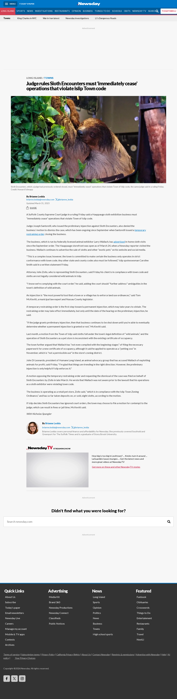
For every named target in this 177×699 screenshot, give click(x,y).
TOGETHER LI (169, 11)
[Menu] (10, 4)
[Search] (169, 521)
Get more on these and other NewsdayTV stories (116, 467)
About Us (10, 596)
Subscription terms (30, 654)
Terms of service (11, 654)
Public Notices (57, 623)
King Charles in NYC (27, 18)
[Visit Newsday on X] (14, 678)
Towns (6, 18)
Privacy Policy (48, 654)
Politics (97, 612)
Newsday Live (12, 618)
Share (31, 208)
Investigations (44, 11)
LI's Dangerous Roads (105, 18)
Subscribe (10, 602)
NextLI (140, 639)
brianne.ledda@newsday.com (40, 199)
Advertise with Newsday (148, 654)
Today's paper (12, 607)
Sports (20, 11)
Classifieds (55, 618)
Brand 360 (54, 602)
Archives (9, 644)
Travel (140, 634)
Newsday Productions (61, 607)
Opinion (76, 11)
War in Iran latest (51, 18)
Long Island (7, 11)
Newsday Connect (58, 612)
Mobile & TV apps (15, 634)
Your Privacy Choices (25, 658)
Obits (127, 11)
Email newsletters (14, 612)
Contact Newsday (101, 654)
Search (152, 11)
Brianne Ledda (53, 423)
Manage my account (16, 628)
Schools (117, 11)
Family (140, 628)
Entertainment (144, 618)
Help (164, 654)
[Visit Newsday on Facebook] (6, 678)
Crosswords (143, 607)
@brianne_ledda (64, 199)
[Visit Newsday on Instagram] (22, 678)
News (30, 11)
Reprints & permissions (123, 654)
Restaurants (62, 11)
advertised (119, 241)
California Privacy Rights (68, 654)
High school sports (103, 634)
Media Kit (54, 596)
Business (88, 11)
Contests (10, 639)
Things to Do (102, 11)
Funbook (141, 596)
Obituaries (142, 602)
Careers (9, 623)
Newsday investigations (77, 18)
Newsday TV (139, 11)
